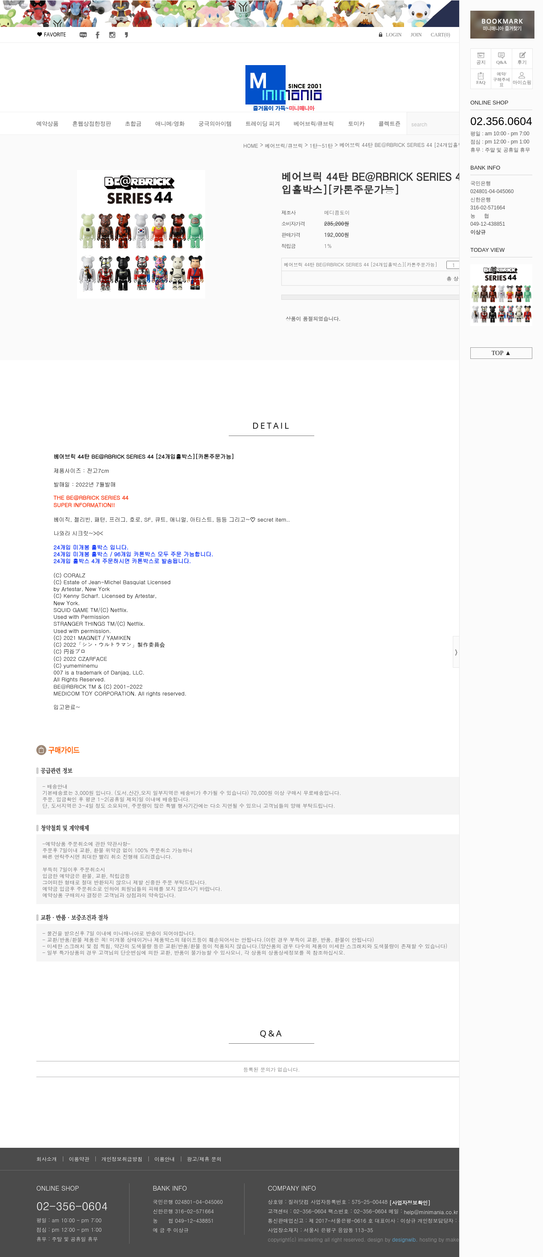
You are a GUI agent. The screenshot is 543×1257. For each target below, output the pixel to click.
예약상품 (47, 123)
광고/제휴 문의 (204, 1158)
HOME (250, 145)
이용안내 (164, 1158)
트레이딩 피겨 (262, 123)
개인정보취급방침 (121, 1158)
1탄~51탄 (321, 145)
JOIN (416, 35)
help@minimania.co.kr (431, 1211)
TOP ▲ (501, 352)
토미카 (356, 123)
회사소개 (46, 1158)
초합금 (133, 123)
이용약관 (79, 1158)
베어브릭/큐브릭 (314, 123)
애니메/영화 (170, 123)
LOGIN (393, 35)
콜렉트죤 (389, 123)
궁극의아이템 (215, 123)
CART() (440, 35)
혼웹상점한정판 (91, 123)
